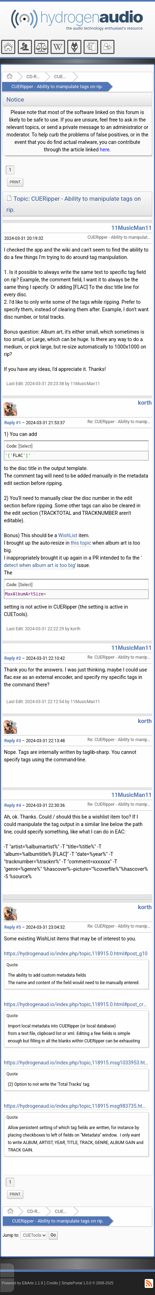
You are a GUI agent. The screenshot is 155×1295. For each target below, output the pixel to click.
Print (15, 182)
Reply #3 (12, 740)
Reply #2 (12, 658)
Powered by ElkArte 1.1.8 (22, 1283)
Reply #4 (12, 805)
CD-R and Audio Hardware (33, 76)
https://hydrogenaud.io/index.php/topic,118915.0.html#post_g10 (76, 953)
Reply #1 (12, 422)
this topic (81, 543)
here (104, 149)
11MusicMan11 (131, 228)
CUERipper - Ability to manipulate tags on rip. (57, 86)
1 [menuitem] (10, 169)
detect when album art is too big (39, 565)
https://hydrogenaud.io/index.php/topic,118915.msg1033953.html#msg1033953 (76, 1062)
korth (145, 402)
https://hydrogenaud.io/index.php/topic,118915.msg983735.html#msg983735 (76, 1106)
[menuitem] (15, 182)
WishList (68, 535)
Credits (52, 1283)
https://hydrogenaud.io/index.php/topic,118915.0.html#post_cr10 (76, 1004)
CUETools (61, 76)
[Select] (25, 446)
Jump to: (10, 1235)
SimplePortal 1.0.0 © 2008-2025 (87, 1283)
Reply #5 (12, 927)
